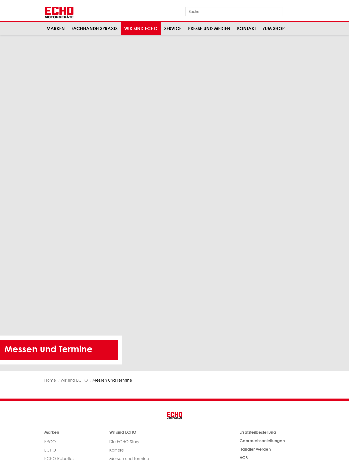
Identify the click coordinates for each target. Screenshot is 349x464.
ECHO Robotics (59, 458)
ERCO (50, 441)
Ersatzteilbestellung (257, 432)
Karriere (116, 450)
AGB (243, 457)
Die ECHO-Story (124, 441)
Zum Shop (274, 28)
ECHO (50, 450)
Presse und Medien (209, 28)
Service (172, 28)
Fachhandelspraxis (94, 28)
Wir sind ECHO (141, 28)
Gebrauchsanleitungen (262, 440)
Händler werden (255, 449)
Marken (56, 28)
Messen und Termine (129, 458)
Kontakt (246, 28)
